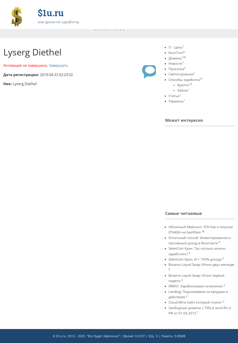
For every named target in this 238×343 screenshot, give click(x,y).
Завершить (58, 65)
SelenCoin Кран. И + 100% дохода (195, 259)
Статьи (175, 96)
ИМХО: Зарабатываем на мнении (196, 286)
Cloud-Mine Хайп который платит (195, 302)
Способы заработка (185, 79)
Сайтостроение (181, 74)
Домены (177, 58)
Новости (176, 63)
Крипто (184, 85)
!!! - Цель (176, 47)
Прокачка (177, 69)
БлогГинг (177, 52)
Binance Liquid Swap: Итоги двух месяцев (201, 264)
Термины (177, 101)
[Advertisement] (198, 167)
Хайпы (183, 90)
